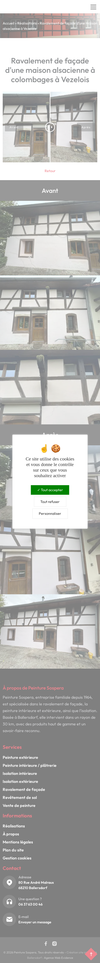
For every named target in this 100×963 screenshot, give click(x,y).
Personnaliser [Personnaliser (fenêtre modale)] (50, 513)
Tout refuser (50, 501)
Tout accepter (50, 490)
